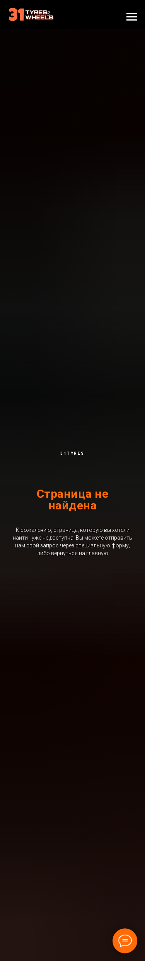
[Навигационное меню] (131, 17)
